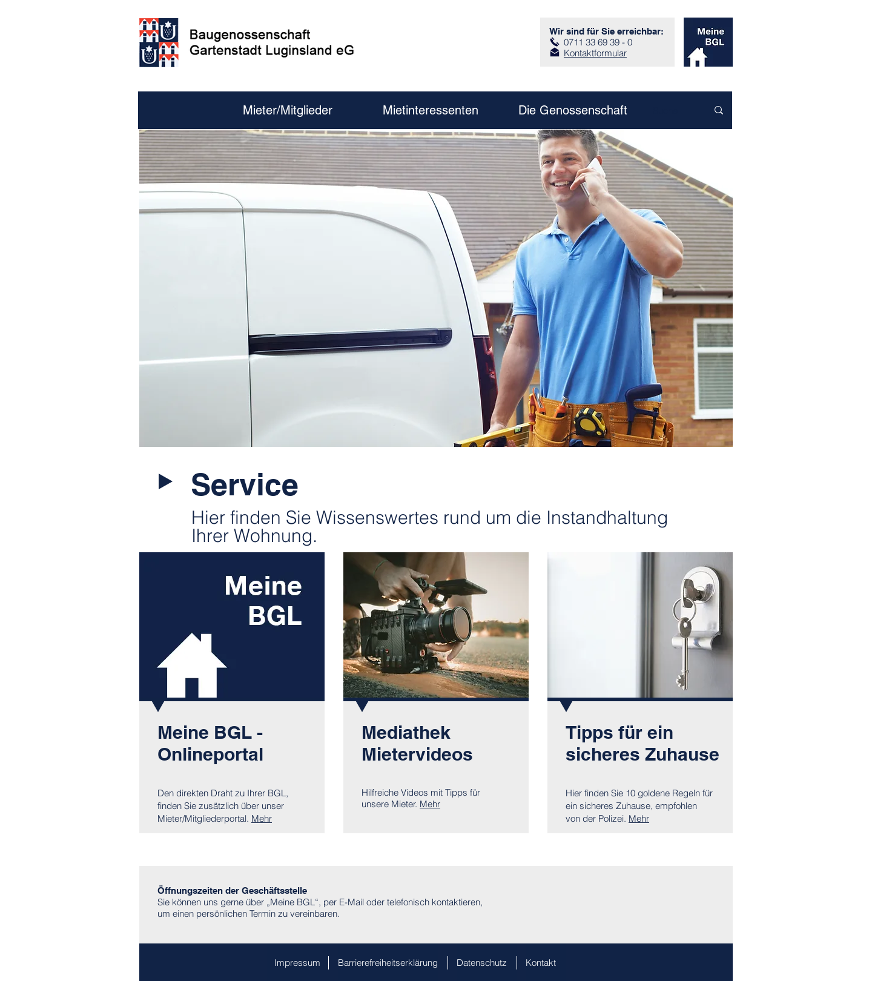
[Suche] (666, 110)
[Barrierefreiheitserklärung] (388, 962)
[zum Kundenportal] (708, 42)
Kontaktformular (595, 53)
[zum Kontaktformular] (554, 52)
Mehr (261, 818)
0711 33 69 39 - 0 (598, 42)
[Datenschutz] (487, 962)
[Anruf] (554, 41)
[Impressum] (293, 962)
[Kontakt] (546, 962)
